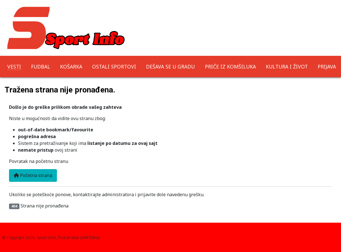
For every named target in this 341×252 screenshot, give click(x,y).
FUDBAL (40, 66)
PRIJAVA (327, 66)
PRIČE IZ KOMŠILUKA (230, 66)
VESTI (14, 66)
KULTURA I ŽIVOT (287, 66)
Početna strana (33, 175)
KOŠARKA (71, 66)
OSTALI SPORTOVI (114, 66)
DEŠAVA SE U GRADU (170, 66)
